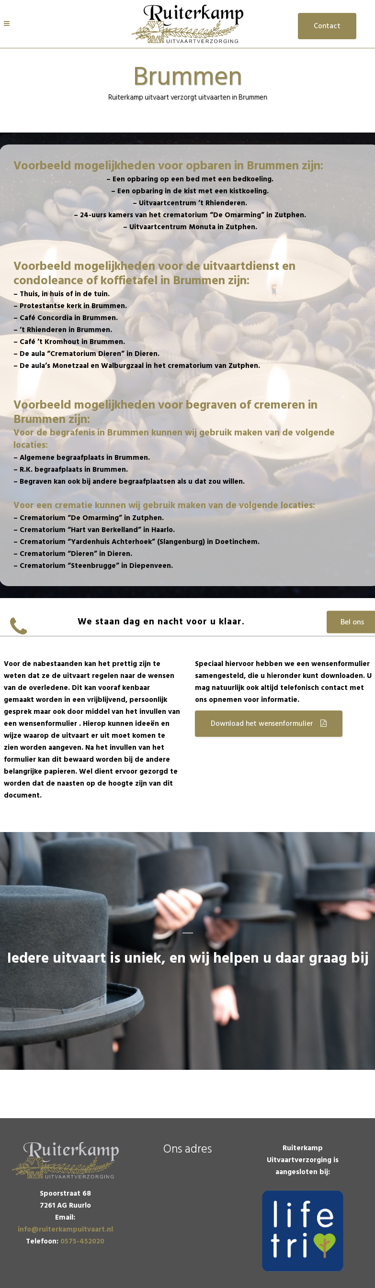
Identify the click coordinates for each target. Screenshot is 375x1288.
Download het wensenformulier (269, 724)
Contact (327, 26)
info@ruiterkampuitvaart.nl (65, 1229)
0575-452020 (82, 1241)
